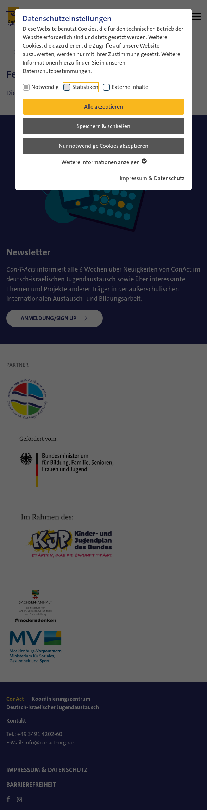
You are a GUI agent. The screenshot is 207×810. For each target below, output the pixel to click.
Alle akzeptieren (103, 106)
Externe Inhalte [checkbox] (130, 87)
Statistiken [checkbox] (85, 87)
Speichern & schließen (103, 126)
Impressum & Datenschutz (152, 178)
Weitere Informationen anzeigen (103, 162)
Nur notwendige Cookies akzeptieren (103, 146)
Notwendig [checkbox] (45, 87)
